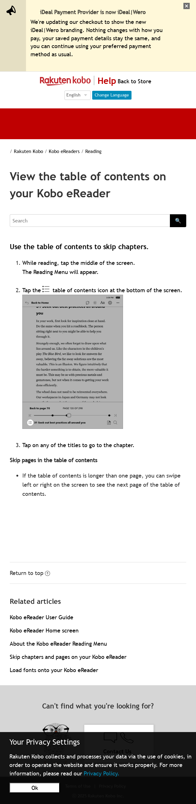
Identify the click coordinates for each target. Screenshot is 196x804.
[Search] (90, 220)
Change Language (112, 95)
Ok (34, 787)
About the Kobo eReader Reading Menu (58, 643)
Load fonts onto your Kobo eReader (54, 670)
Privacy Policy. (102, 773)
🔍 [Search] (178, 220)
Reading (93, 151)
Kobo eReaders (64, 151)
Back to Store (133, 81)
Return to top (30, 573)
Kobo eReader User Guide (41, 617)
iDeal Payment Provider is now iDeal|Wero (93, 12)
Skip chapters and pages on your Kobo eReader (68, 656)
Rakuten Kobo (28, 151)
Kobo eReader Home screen (44, 630)
